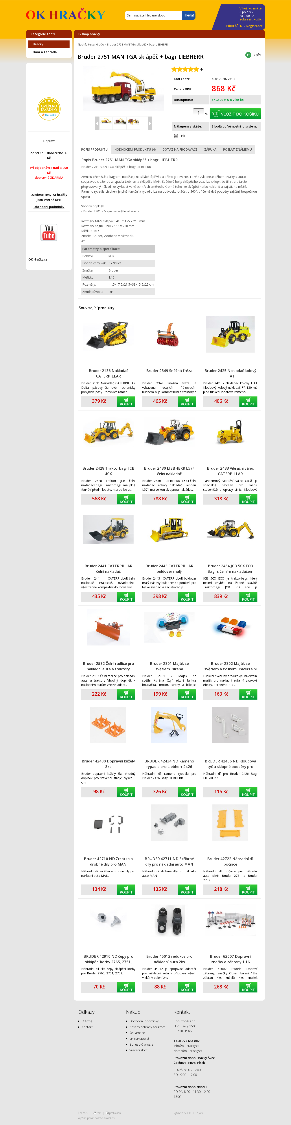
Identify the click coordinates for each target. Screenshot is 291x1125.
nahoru (84, 1113)
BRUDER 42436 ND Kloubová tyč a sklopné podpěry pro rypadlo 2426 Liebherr (230, 764)
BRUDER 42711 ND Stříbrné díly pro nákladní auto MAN (169, 861)
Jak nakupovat (139, 1038)
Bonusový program (142, 1044)
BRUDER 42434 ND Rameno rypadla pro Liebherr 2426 (169, 764)
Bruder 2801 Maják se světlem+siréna (169, 666)
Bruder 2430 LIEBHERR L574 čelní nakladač (169, 471)
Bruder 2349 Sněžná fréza (169, 370)
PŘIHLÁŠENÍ (234, 26)
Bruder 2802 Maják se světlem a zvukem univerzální (230, 666)
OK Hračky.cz (37, 259)
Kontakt (87, 1027)
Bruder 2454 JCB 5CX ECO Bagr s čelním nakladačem (230, 568)
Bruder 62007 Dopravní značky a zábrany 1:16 (230, 959)
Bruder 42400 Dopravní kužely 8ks (108, 764)
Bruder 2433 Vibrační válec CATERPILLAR (230, 471)
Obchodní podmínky (48, 207)
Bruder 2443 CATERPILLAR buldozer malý (169, 568)
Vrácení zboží (138, 1050)
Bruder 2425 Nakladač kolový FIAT (230, 373)
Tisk (182, 136)
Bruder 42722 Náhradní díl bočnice (230, 861)
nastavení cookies (104, 1118)
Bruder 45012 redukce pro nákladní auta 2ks (169, 959)
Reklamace (137, 1033)
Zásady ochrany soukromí (147, 1027)
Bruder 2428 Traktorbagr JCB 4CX (108, 471)
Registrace (254, 26)
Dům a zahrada (45, 52)
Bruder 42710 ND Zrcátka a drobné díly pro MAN (108, 861)
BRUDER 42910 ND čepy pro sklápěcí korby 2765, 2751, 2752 (108, 959)
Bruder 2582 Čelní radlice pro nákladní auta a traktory (108, 666)
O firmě (87, 1021)
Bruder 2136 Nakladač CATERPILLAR (108, 373)
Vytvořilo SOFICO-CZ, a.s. (188, 1113)
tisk (99, 1113)
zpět (257, 54)
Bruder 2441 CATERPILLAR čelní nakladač (108, 568)
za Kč (250, 14)
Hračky (38, 44)
